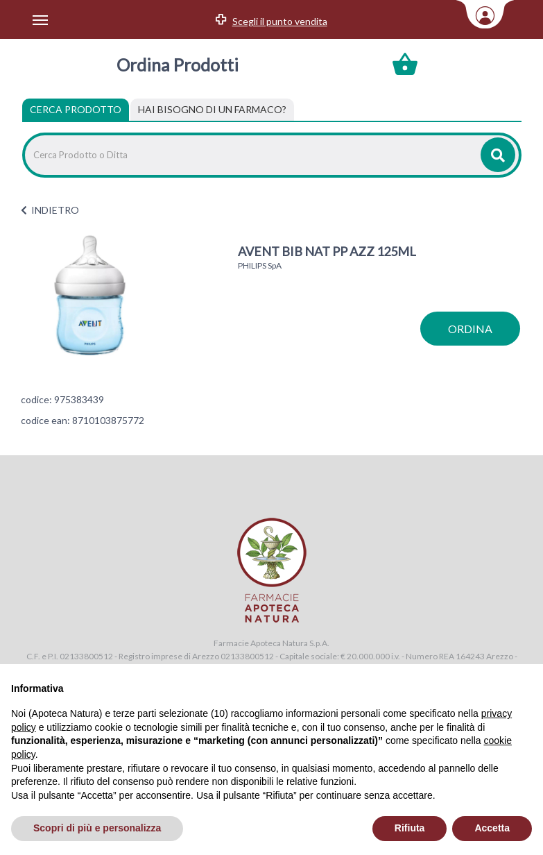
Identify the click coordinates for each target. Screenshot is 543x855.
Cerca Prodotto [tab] (75, 109)
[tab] (212, 110)
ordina (470, 328)
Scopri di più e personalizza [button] (97, 827)
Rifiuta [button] (410, 827)
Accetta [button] (492, 827)
